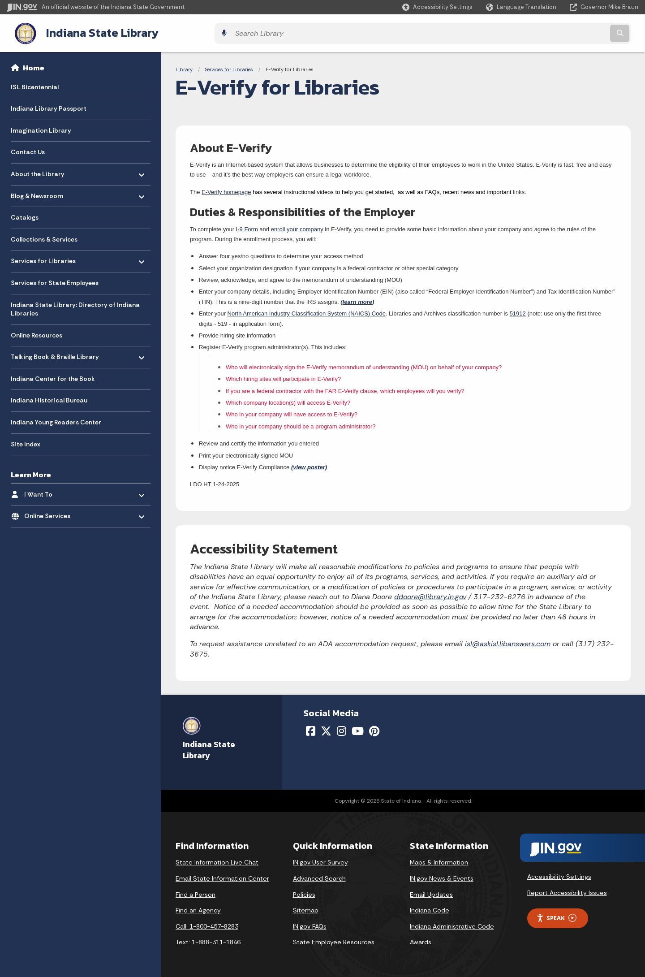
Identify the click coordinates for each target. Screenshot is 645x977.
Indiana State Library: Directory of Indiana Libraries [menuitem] (75, 306)
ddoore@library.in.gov (430, 594)
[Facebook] (310, 728)
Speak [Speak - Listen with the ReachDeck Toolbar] (556, 916)
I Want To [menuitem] (50, 490)
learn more (357, 299)
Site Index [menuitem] (25, 441)
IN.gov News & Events (441, 876)
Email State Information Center (222, 876)
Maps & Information (439, 860)
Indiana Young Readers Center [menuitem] (56, 420)
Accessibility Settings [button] (559, 874)
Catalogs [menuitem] (25, 215)
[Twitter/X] (326, 728)
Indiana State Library (93, 31)
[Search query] (561, 32)
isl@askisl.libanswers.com (507, 641)
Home (33, 65)
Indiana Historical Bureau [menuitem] (49, 398)
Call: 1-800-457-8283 (207, 924)
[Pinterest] (374, 728)
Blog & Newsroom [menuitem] (37, 191)
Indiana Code (429, 908)
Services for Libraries (229, 67)
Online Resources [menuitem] (36, 333)
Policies (304, 892)
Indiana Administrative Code (452, 924)
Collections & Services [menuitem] (44, 237)
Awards (420, 940)
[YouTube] (358, 728)
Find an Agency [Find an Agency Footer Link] (198, 908)
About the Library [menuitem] (37, 169)
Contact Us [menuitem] (28, 150)
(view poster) (309, 465)
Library (184, 67)
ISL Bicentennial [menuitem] (35, 84)
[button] (437, 7)
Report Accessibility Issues (567, 890)
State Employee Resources (333, 940)
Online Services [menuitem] (50, 512)
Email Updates (431, 892)
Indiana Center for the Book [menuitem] (53, 376)
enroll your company (297, 226)
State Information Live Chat (217, 860)
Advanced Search (319, 876)
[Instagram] (341, 728)
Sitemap (305, 908)
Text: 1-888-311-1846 (208, 940)
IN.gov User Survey (320, 860)
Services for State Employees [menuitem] (55, 281)
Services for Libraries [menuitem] (43, 257)
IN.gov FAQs (310, 924)
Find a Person (195, 892)
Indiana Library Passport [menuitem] (48, 106)
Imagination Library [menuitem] (41, 128)
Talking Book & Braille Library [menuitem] (55, 352)
